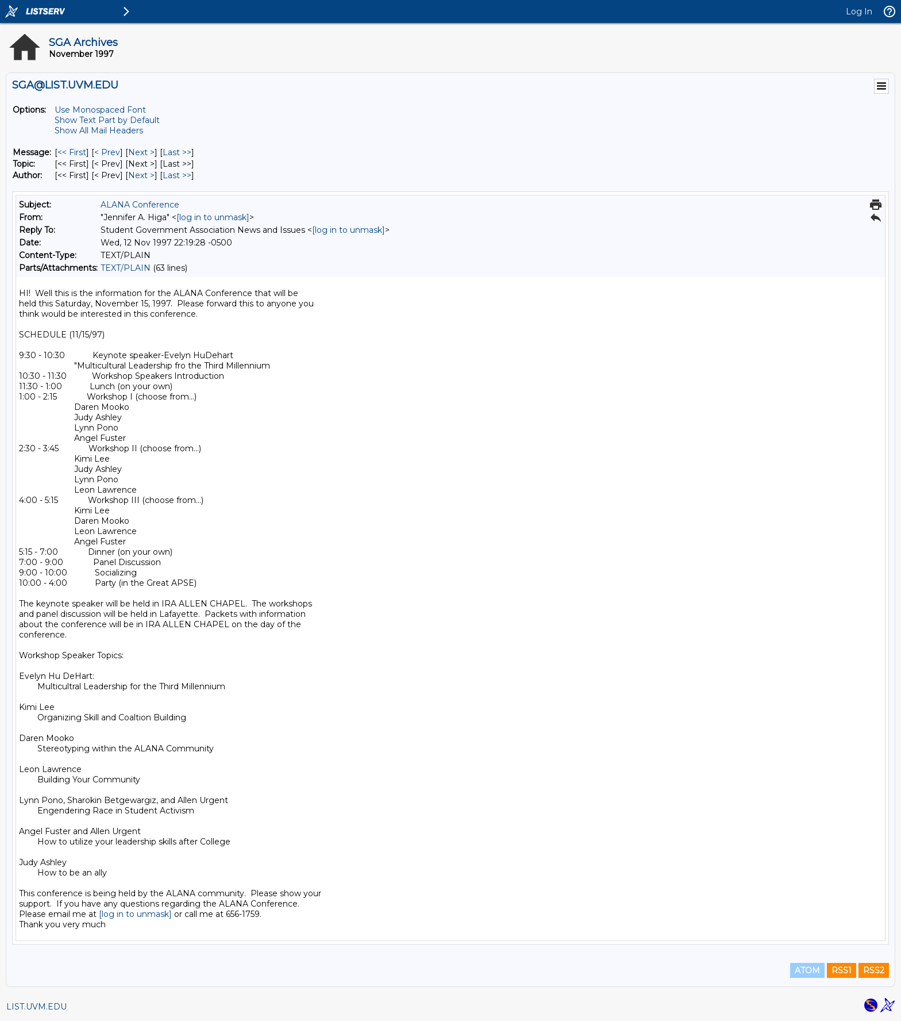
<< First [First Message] (71, 152)
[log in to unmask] (212, 217)
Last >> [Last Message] (177, 152)
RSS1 (841, 970)
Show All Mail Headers (99, 130)
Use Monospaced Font (100, 110)
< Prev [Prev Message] (107, 152)
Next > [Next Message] (141, 152)
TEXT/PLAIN (126, 268)
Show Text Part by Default (107, 120)
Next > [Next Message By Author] (141, 175)
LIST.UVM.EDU (36, 1006)
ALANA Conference (140, 204)
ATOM (807, 970)
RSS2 (873, 970)
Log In (859, 11)
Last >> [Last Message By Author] (177, 175)
